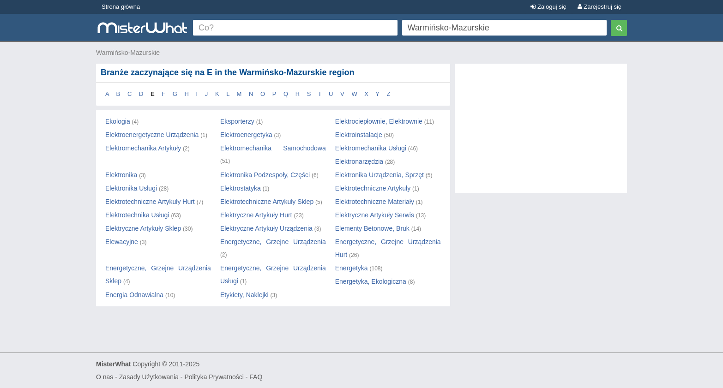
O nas (104, 377)
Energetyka (351, 268)
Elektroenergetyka (246, 134)
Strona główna (121, 6)
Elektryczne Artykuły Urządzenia (266, 228)
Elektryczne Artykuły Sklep (143, 228)
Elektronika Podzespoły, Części (265, 175)
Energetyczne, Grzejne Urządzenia (273, 241)
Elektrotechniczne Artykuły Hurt (150, 201)
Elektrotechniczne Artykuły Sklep (266, 201)
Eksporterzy (237, 121)
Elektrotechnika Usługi (137, 215)
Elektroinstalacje (358, 134)
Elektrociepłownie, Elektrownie (378, 121)
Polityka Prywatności (213, 377)
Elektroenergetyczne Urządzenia (152, 134)
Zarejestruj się (599, 6)
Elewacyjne (121, 241)
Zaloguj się (548, 6)
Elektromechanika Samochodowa (273, 148)
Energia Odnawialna (134, 294)
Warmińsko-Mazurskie (128, 52)
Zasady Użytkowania (149, 377)
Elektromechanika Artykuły (143, 148)
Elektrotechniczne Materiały (374, 201)
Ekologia (117, 121)
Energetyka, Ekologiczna (370, 281)
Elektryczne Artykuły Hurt (256, 215)
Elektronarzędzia (359, 161)
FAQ (255, 377)
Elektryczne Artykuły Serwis (374, 215)
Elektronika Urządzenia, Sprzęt (379, 175)
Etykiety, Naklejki (244, 294)
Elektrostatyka (240, 188)
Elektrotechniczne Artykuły (372, 188)
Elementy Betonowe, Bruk (372, 228)
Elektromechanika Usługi (370, 148)
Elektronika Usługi (131, 188)
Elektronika (121, 175)
